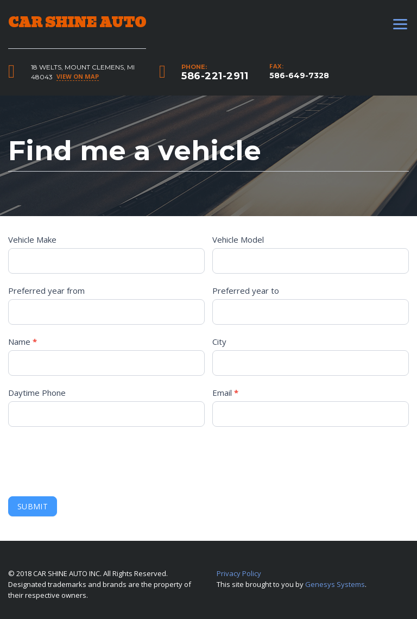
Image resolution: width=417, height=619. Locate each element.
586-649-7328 (299, 75)
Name (22, 341)
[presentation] (90, 459)
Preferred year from (46, 290)
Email (225, 392)
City (219, 341)
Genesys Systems (335, 584)
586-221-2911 (214, 76)
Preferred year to (245, 290)
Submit (32, 506)
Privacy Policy (239, 573)
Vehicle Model (238, 239)
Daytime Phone (37, 392)
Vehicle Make (32, 239)
